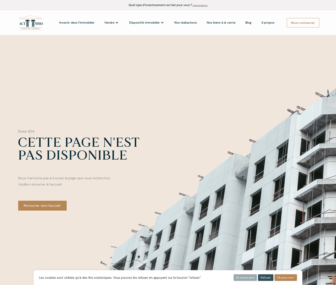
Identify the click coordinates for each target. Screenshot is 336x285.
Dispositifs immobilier (146, 22)
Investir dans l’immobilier (76, 22)
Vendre (111, 22)
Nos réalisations (185, 22)
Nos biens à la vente (221, 22)
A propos (267, 22)
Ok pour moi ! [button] (285, 277)
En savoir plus (245, 277)
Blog (248, 22)
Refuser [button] (266, 277)
